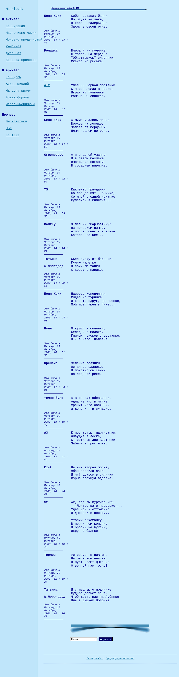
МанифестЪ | (95, 658)
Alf (47, 85)
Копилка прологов (21, 60)
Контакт (12, 135)
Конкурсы (13, 77)
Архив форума (17, 97)
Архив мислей (17, 84)
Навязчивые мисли (21, 33)
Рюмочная (13, 46)
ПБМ (9, 128)
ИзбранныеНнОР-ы (20, 104)
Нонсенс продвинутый (24, 40)
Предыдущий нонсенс (120, 658)
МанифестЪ (14, 9)
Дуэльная (13, 53)
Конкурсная (15, 26)
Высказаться (16, 121)
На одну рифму (18, 91)
